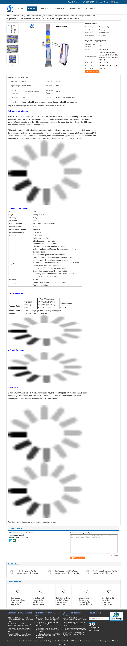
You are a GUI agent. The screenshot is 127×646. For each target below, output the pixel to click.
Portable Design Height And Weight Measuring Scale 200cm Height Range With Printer (47, 629)
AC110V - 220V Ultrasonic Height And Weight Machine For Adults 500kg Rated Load (20, 619)
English (117, 2)
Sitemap (98, 627)
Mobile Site (94, 630)
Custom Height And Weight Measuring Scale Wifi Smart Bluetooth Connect (26, 573)
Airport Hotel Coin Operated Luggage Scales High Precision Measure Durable (75, 629)
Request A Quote (102, 2)
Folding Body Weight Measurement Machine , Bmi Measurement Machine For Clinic (19, 629)
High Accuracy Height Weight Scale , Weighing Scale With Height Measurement (18, 602)
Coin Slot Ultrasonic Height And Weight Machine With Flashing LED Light (20, 624)
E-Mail (91, 627)
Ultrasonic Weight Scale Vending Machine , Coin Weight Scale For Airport (75, 619)
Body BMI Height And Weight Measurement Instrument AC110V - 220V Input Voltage (109, 602)
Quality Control (75, 9)
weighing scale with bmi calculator (46, 522)
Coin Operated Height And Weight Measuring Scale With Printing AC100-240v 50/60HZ (105, 573)
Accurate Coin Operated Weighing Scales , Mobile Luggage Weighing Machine (73, 634)
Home (20, 9)
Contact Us (90, 9)
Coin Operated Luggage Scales (72, 614)
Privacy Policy (12, 641)
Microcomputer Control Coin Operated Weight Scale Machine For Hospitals (85, 602)
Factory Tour (59, 9)
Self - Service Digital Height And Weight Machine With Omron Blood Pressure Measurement (63, 603)
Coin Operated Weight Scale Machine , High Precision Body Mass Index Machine (40, 602)
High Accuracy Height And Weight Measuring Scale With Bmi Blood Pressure (66, 573)
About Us (44, 9)
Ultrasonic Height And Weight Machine (20, 614)
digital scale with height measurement (23, 522)
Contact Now (93, 72)
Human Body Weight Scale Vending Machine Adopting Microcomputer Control (74, 623)
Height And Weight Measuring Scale (34, 15)
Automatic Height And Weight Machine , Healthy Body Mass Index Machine (20, 635)
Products (32, 9)
